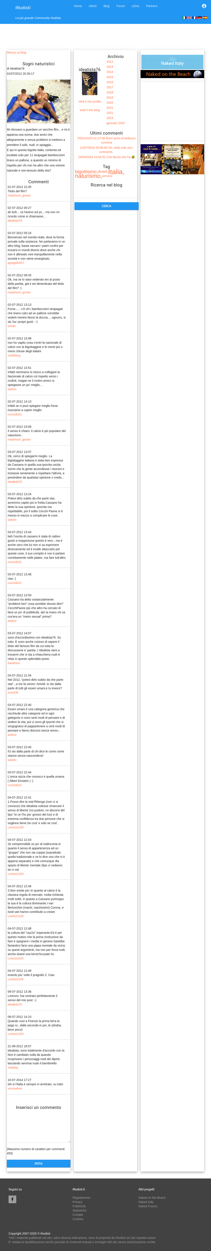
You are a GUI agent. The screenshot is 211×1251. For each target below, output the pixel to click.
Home (78, 6)
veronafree (15, 1088)
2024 (110, 118)
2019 (110, 97)
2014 (110, 72)
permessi (107, 176)
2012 (110, 61)
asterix (12, 389)
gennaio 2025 (116, 123)
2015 (110, 77)
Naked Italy (145, 1202)
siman (12, 326)
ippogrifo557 (16, 263)
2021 (110, 107)
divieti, (103, 172)
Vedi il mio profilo (89, 101)
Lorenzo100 (16, 827)
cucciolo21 (15, 414)
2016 (110, 82)
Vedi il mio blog (90, 110)
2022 (110, 113)
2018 (110, 92)
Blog (106, 6)
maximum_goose (19, 195)
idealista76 (15, 220)
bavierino (14, 663)
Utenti (93, 6)
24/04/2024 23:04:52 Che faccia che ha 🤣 (106, 157)
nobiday (13, 1067)
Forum (120, 6)
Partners (152, 6)
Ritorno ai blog (16, 52)
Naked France (147, 1206)
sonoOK (13, 692)
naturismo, (88, 176)
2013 (110, 66)
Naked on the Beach (152, 1197)
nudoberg (14, 355)
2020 (110, 102)
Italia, (116, 172)
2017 (110, 87)
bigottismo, (86, 171)
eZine (135, 6)
